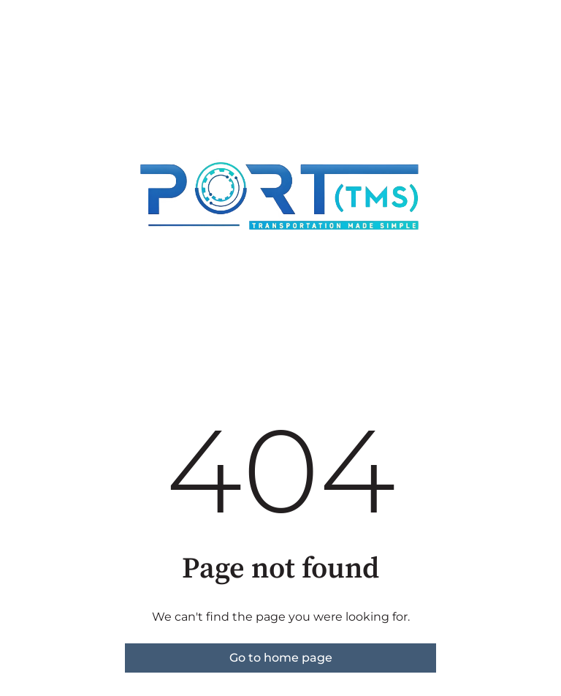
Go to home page (280, 658)
